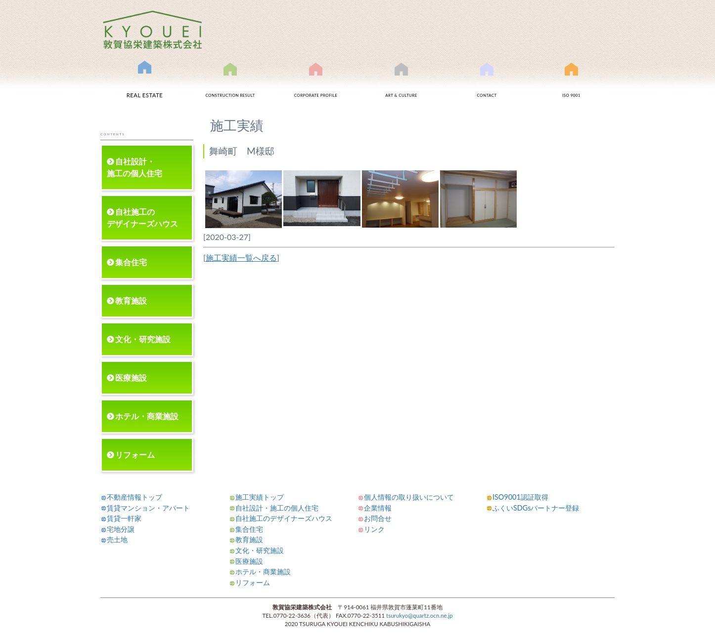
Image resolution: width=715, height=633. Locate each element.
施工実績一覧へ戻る (241, 257)
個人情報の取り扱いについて (409, 497)
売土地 (117, 539)
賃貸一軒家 (124, 518)
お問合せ (487, 85)
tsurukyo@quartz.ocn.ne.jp (419, 615)
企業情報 (378, 508)
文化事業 (401, 85)
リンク (374, 529)
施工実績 (230, 85)
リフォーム (135, 454)
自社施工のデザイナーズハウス (142, 217)
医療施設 (131, 377)
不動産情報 (145, 83)
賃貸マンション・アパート (148, 508)
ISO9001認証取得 (571, 85)
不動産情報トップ (134, 497)
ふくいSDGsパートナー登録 (535, 508)
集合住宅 (131, 262)
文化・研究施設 (143, 339)
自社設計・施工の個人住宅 (134, 167)
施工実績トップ (259, 497)
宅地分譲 (120, 529)
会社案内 (316, 85)
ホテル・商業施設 (147, 416)
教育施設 (131, 300)
